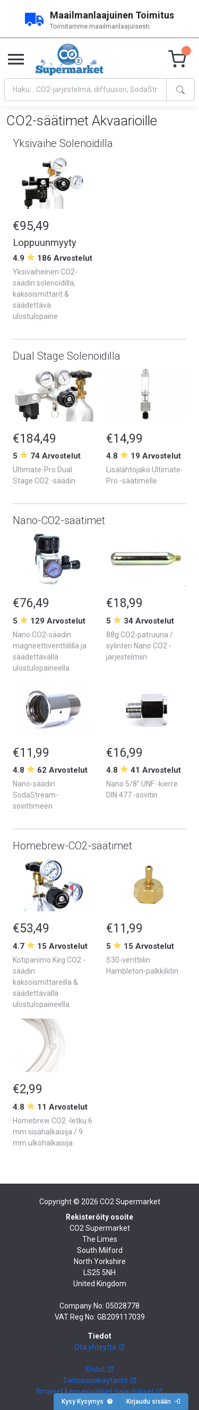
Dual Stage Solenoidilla (66, 356)
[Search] (85, 89)
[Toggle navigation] (16, 60)
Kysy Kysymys (87, 1401)
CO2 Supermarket (130, 1201)
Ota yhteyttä (99, 1347)
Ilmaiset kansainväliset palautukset (100, 1391)
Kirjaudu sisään (153, 1401)
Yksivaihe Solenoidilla (63, 143)
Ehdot (99, 1369)
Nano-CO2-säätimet (59, 520)
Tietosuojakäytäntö (100, 1380)
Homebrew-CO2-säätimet (72, 845)
